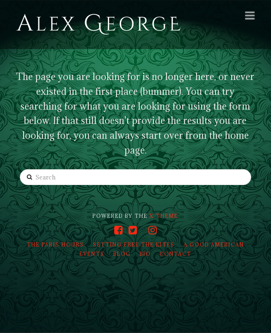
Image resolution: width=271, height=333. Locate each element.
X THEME (163, 216)
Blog (122, 254)
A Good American (214, 244)
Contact (175, 254)
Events (92, 254)
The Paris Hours (55, 244)
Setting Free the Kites (134, 244)
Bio (145, 254)
